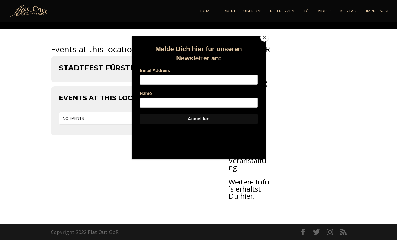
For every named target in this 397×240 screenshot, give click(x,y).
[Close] (264, 37)
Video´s (325, 11)
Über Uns (252, 11)
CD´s (306, 11)
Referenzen (282, 11)
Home (206, 11)
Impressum (377, 11)
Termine (227, 11)
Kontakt (349, 11)
